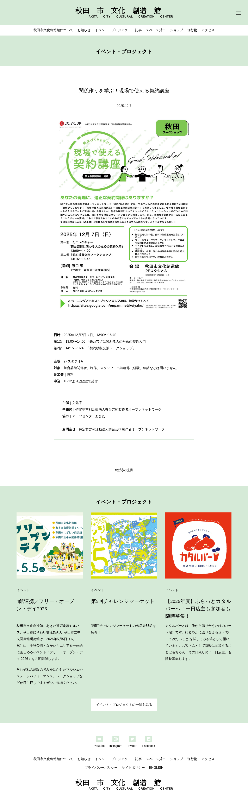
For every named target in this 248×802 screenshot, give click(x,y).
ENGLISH (156, 767)
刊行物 (192, 30)
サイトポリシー (133, 767)
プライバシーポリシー (101, 767)
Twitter (132, 745)
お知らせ (84, 30)
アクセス (208, 30)
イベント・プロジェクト (113, 30)
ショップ (176, 30)
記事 (138, 30)
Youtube (99, 745)
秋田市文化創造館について (53, 30)
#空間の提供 (124, 470)
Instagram (115, 745)
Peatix (83, 381)
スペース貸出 (156, 30)
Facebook (148, 745)
